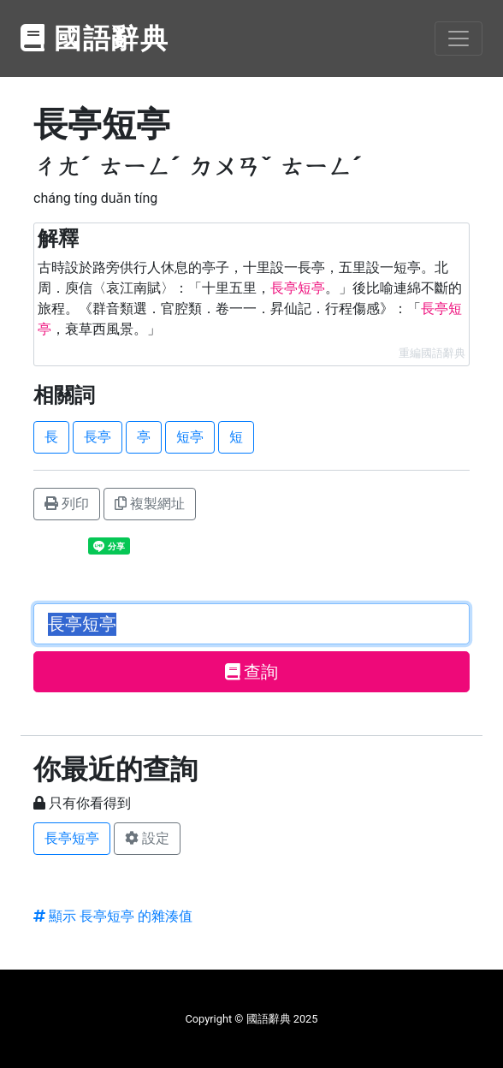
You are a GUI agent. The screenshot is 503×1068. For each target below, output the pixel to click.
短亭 (190, 437)
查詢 (252, 672)
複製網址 (150, 503)
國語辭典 (95, 38)
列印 (66, 503)
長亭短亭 (71, 838)
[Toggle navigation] (458, 38)
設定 (147, 838)
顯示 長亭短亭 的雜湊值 (112, 916)
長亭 (97, 437)
